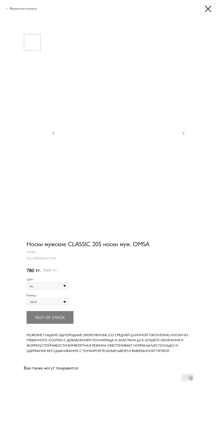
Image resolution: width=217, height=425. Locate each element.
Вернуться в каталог (23, 8)
